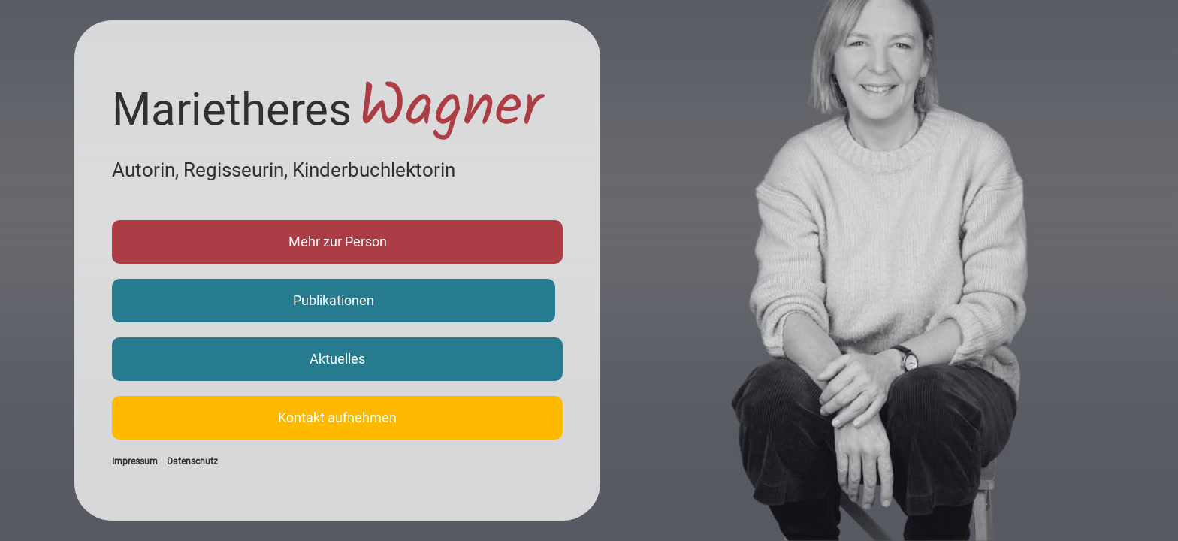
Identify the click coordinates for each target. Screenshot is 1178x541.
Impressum (135, 461)
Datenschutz (192, 461)
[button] (337, 242)
